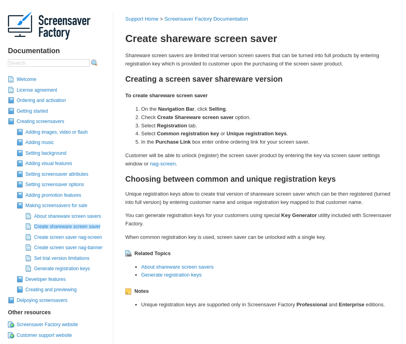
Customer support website (44, 335)
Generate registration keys (62, 268)
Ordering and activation (41, 100)
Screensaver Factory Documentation (206, 19)
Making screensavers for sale (56, 205)
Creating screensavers (40, 121)
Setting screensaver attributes (56, 174)
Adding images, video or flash (56, 132)
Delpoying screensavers (42, 300)
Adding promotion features (53, 195)
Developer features (45, 279)
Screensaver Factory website (47, 324)
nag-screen (163, 164)
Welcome (26, 79)
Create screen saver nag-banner (68, 247)
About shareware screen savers (67, 216)
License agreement (37, 90)
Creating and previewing (51, 289)
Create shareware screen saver (67, 226)
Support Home (142, 19)
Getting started (32, 111)
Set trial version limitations (61, 258)
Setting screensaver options (54, 184)
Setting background (45, 153)
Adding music (39, 142)
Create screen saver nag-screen (68, 237)
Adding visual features (48, 163)
